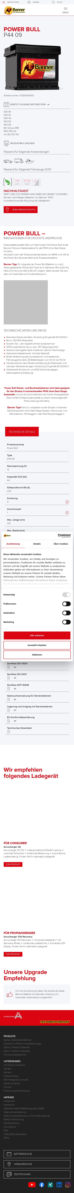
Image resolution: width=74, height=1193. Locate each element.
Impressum (9, 1104)
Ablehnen (37, 654)
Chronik (8, 1087)
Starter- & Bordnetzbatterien (18, 1040)
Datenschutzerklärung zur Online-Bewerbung (27, 1116)
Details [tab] (37, 544)
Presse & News (11, 1076)
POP (6, 1130)
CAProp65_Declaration (15, 1134)
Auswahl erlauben (37, 645)
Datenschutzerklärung (15, 1112)
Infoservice (9, 1101)
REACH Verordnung (14, 1119)
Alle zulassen (37, 635)
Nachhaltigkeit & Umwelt (16, 1079)
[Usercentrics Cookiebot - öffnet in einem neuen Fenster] (58, 536)
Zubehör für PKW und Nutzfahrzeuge (22, 1043)
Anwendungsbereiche (15, 1054)
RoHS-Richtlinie (11, 1123)
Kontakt (7, 1068)
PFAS (6, 1138)
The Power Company (14, 1065)
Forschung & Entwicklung (16, 1090)
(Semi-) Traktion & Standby (17, 1047)
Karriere (7, 1072)
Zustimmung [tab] (13, 544)
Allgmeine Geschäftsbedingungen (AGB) (24, 1108)
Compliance (10, 1127)
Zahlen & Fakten (12, 1083)
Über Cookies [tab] (61, 544)
